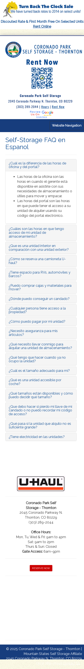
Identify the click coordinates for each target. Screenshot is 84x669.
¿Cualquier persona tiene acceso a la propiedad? (37, 310)
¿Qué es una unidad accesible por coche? (35, 382)
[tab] (41, 165)
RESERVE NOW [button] (41, 568)
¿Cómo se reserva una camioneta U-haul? (37, 261)
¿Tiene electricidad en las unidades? (37, 437)
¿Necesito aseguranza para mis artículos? (33, 333)
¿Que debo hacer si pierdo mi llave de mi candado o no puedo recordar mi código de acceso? (40, 410)
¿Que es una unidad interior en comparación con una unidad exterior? (39, 248)
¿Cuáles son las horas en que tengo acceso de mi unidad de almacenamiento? (36, 232)
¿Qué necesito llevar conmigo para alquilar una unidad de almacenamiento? (40, 346)
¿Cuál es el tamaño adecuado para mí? (39, 371)
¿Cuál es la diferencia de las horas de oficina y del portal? (37, 165)
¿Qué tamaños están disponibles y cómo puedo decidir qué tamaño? (41, 395)
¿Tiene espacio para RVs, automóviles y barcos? (39, 274)
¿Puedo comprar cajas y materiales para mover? (40, 287)
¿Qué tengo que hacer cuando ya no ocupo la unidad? (37, 359)
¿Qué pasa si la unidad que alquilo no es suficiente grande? (40, 425)
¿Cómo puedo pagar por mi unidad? (37, 322)
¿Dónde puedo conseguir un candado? (39, 299)
